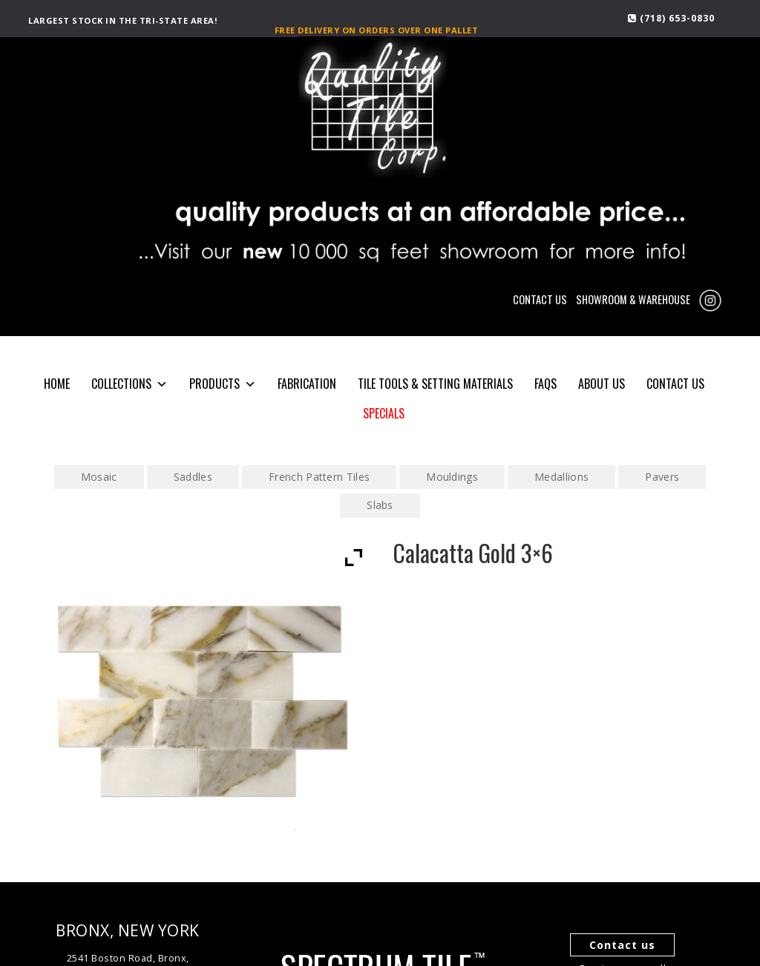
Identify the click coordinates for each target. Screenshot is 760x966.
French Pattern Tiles (319, 477)
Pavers (662, 477)
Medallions (561, 477)
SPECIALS (383, 413)
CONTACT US (540, 299)
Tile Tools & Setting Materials (435, 383)
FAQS (545, 383)
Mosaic (99, 477)
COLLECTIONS (129, 383)
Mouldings (452, 477)
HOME (57, 383)
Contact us (622, 945)
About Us (601, 383)
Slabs (380, 505)
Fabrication (307, 383)
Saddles (193, 477)
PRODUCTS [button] (222, 383)
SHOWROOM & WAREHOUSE (633, 299)
